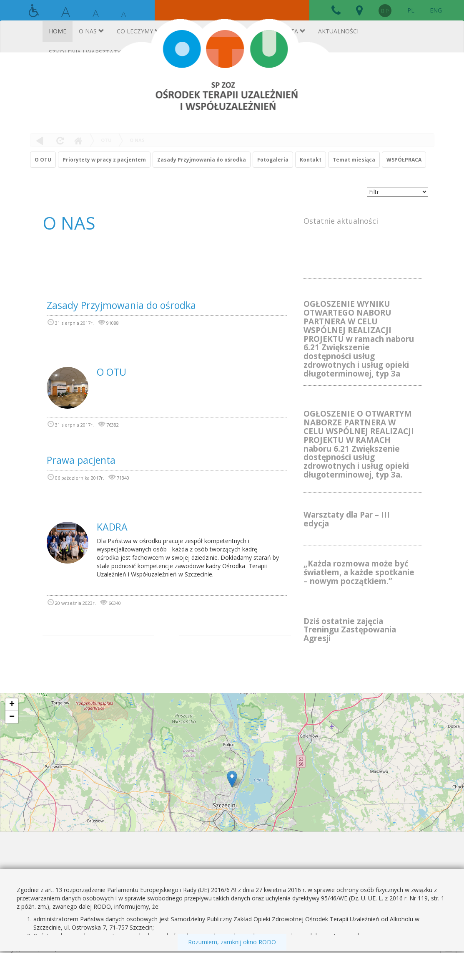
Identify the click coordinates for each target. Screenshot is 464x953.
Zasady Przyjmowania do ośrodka (201, 159)
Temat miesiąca (354, 159)
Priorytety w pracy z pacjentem (104, 159)
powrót (40, 140)
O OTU (43, 159)
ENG (436, 10)
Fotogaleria (272, 159)
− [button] (12, 717)
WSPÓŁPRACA (403, 159)
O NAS (137, 140)
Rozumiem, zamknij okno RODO (232, 942)
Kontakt (310, 159)
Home (78, 140)
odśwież (59, 140)
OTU (106, 140)
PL (410, 10)
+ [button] (12, 704)
